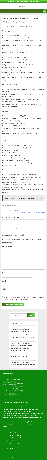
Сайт (4, 289)
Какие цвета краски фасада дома (15, 226)
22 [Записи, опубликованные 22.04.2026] (10, 446)
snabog (19, 22)
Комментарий (7, 247)
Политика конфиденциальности (18, 1)
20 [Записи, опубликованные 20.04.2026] (4, 446)
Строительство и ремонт (12, 205)
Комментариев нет (30, 22)
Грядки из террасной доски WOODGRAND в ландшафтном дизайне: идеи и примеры (21, 331)
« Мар (5, 452)
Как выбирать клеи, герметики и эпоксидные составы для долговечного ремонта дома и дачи (22, 356)
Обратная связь (34, 1)
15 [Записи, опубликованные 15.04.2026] (10, 443)
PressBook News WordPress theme (35, 458)
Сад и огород (23, 6)
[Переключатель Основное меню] (44, 11)
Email (4, 281)
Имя (4, 273)
